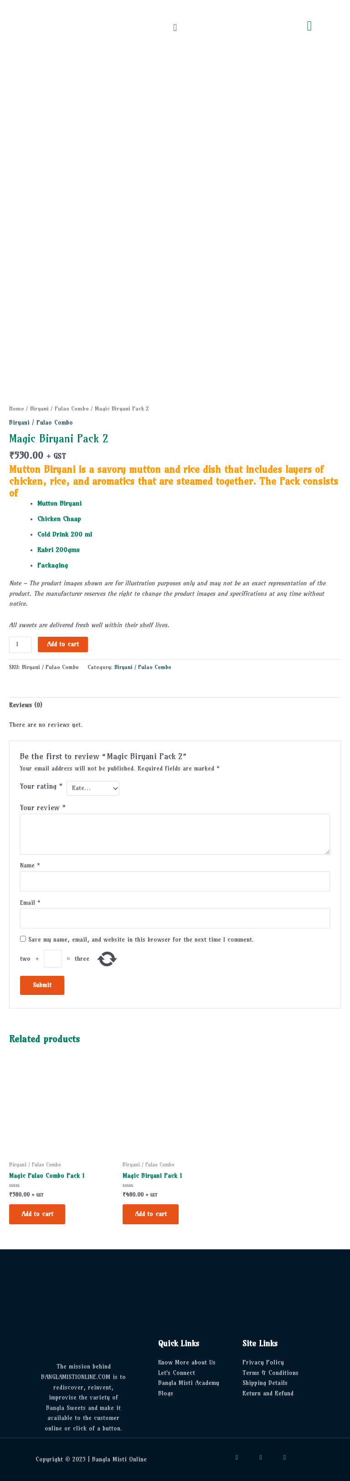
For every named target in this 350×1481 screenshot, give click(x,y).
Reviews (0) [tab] (25, 705)
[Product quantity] (20, 645)
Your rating (41, 786)
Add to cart (63, 644)
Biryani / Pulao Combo (59, 408)
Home (16, 408)
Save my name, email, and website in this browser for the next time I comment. (141, 939)
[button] (175, 27)
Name (30, 864)
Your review (43, 806)
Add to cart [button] (38, 1213)
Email (30, 902)
